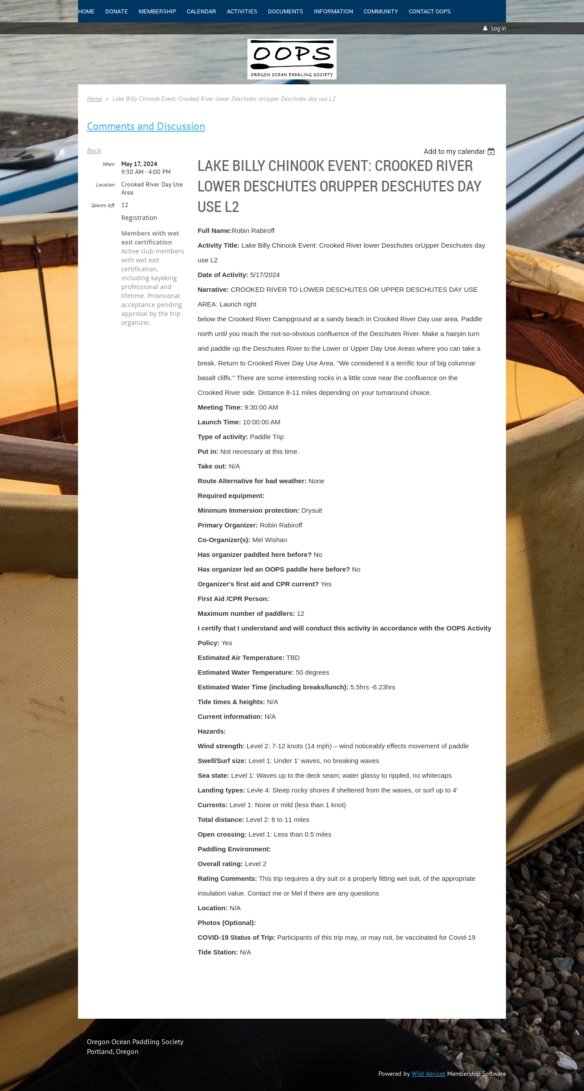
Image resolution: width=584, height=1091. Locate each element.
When (109, 164)
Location (105, 184)
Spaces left (103, 205)
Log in (498, 28)
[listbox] (460, 151)
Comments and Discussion (146, 126)
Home (94, 99)
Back (94, 150)
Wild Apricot (428, 1074)
